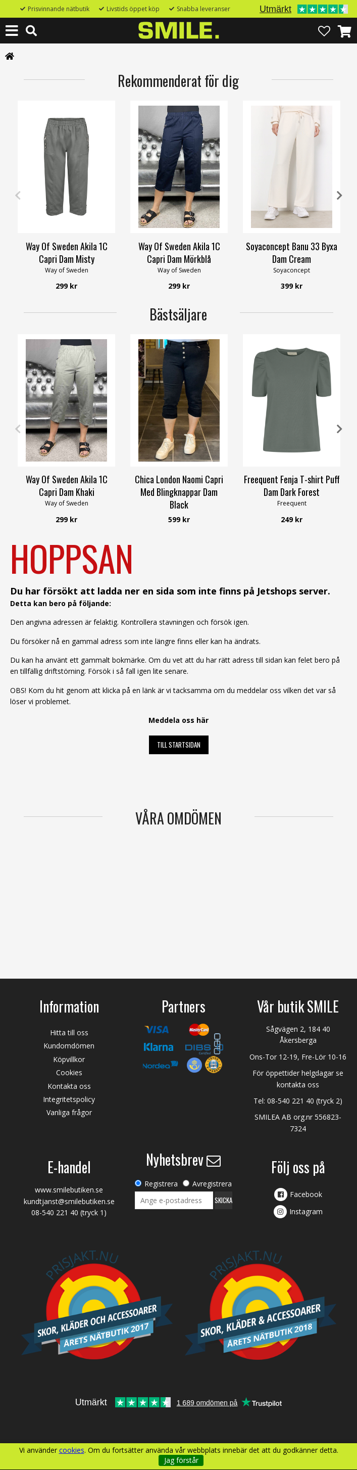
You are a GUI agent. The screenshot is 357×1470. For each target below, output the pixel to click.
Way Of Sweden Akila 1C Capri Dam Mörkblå (179, 252)
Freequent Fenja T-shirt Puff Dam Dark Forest (292, 485)
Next (339, 196)
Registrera (161, 1183)
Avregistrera (212, 1183)
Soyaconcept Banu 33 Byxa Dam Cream (291, 252)
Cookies (69, 1072)
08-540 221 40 (290, 1101)
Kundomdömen (68, 1045)
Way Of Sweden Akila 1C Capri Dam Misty (67, 252)
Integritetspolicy (69, 1099)
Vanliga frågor (69, 1112)
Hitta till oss (69, 1032)
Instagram (306, 1211)
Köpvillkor (69, 1059)
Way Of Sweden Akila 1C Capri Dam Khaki (67, 485)
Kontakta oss (69, 1086)
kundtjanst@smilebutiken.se (69, 1201)
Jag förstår (181, 1460)
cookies (71, 1450)
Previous (18, 196)
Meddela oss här (178, 720)
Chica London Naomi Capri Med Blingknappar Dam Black (179, 492)
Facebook (306, 1194)
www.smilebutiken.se (69, 1190)
